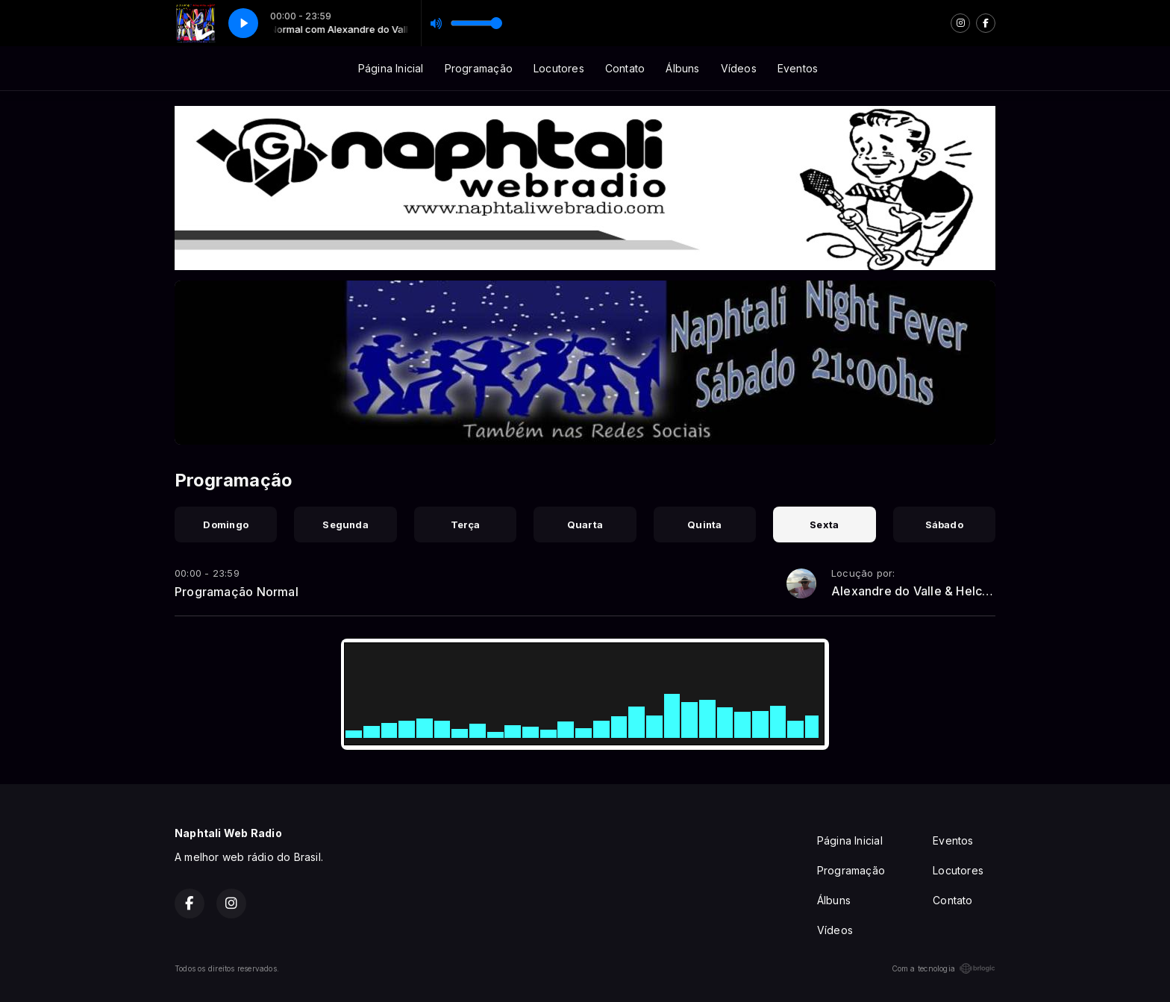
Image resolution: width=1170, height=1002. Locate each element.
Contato (625, 68)
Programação (479, 68)
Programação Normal (236, 591)
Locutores (559, 68)
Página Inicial (391, 68)
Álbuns (682, 68)
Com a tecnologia (943, 968)
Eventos (798, 68)
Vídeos (739, 68)
